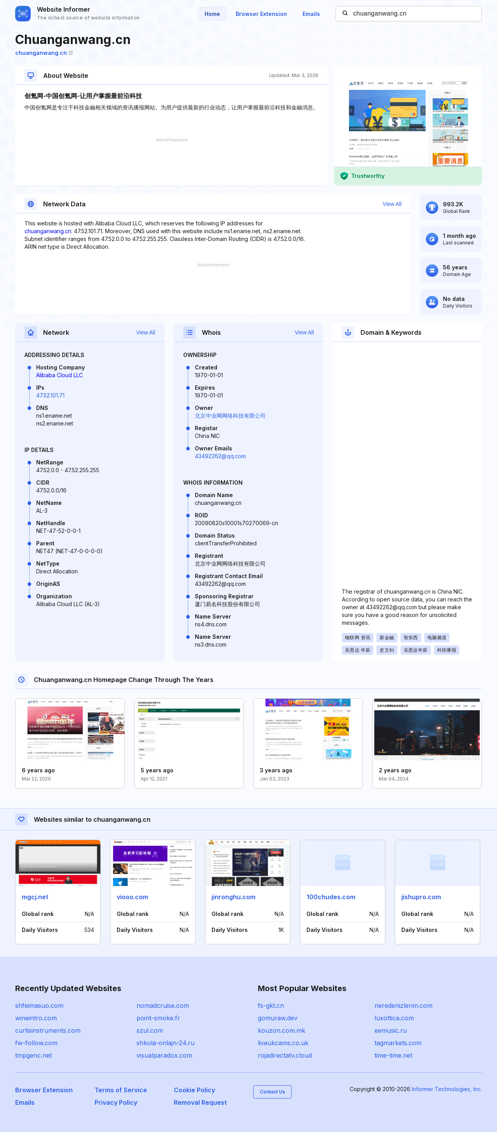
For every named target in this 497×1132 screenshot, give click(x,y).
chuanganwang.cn (44, 52)
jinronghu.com (234, 897)
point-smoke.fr (158, 1018)
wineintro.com (36, 1018)
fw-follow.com (36, 1043)
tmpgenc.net (33, 1055)
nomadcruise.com (162, 1005)
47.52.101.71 (50, 395)
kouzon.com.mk (281, 1030)
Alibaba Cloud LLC (59, 375)
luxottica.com (394, 1018)
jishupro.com (421, 897)
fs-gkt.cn (271, 1005)
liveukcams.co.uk (283, 1043)
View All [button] (392, 204)
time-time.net (393, 1055)
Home (212, 14)
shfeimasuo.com (39, 1005)
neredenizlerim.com (403, 1005)
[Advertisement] (171, 161)
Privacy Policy (115, 1102)
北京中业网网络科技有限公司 (230, 415)
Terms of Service (120, 1090)
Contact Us (272, 1092)
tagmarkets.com (398, 1043)
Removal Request (200, 1102)
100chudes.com (330, 897)
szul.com (149, 1030)
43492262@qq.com (220, 456)
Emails (311, 14)
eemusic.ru (390, 1030)
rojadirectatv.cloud (285, 1055)
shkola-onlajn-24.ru (165, 1043)
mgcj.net (35, 897)
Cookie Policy (194, 1090)
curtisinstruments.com (47, 1030)
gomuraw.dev (278, 1018)
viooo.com (132, 897)
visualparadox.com (164, 1055)
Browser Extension (261, 14)
